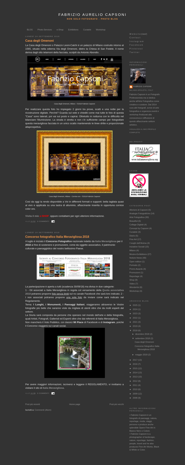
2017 (135, 360)
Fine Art (133, 239)
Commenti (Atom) (43, 410)
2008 (135, 398)
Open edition (135, 261)
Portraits (133, 265)
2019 (135, 326)
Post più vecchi (116, 404)
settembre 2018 (143, 338)
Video (132, 284)
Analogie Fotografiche (140, 213)
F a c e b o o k (136, 45)
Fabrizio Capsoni (142, 86)
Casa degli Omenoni (39, 40)
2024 (135, 309)
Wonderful (134, 287)
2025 (135, 305)
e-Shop (60, 29)
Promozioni (135, 272)
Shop (132, 280)
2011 (135, 385)
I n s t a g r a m (137, 41)
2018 (135, 330)
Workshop (100, 29)
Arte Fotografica (137, 217)
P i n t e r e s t (136, 49)
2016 (135, 364)
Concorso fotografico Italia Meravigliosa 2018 (57, 236)
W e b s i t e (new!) (138, 34)
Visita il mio (37, 216)
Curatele (87, 29)
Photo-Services (44, 29)
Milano (133, 250)
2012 (135, 381)
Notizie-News (136, 258)
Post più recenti (32, 404)
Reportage (134, 276)
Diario (132, 236)
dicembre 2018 (142, 334)
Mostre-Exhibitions (138, 254)
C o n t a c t (135, 37)
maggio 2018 (141, 354)
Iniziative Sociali (137, 247)
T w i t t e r (134, 52)
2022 (135, 318)
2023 (135, 313)
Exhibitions (73, 29)
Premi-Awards (136, 269)
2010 (135, 389)
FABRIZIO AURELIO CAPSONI (92, 15)
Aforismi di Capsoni (139, 210)
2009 (135, 394)
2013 (135, 377)
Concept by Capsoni (139, 228)
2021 (135, 322)
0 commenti (43, 221)
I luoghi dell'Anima (138, 243)
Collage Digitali (137, 224)
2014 (135, 372)
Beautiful (134, 221)
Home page (74, 404)
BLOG (30, 29)
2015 (135, 368)
